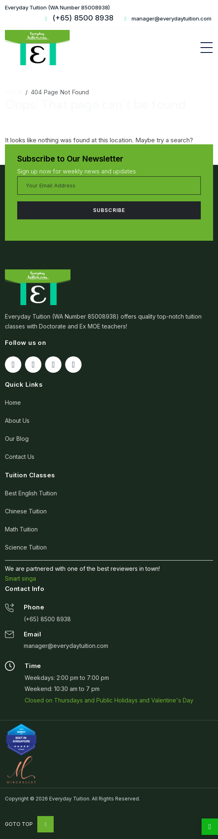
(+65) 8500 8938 (47, 619)
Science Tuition (26, 547)
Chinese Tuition (26, 511)
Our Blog (17, 438)
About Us (17, 420)
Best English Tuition (31, 493)
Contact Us (19, 456)
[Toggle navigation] (206, 47)
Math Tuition (21, 529)
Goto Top (29, 824)
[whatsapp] (210, 826)
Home (13, 92)
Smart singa (20, 578)
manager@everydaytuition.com (166, 18)
